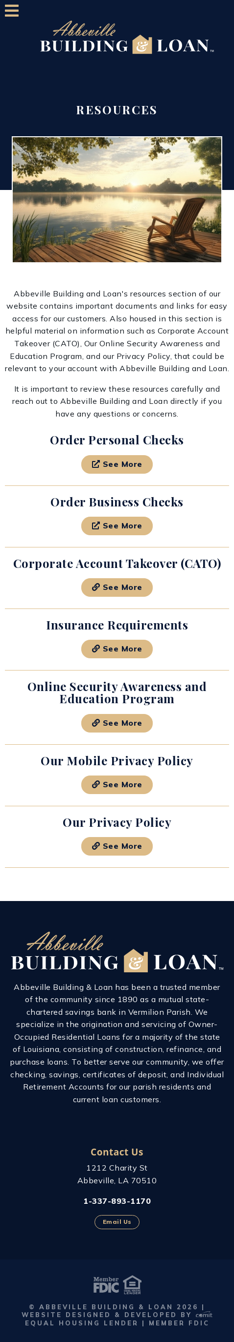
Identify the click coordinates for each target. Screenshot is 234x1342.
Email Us (117, 1221)
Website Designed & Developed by (117, 1315)
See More (117, 464)
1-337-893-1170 (117, 1201)
